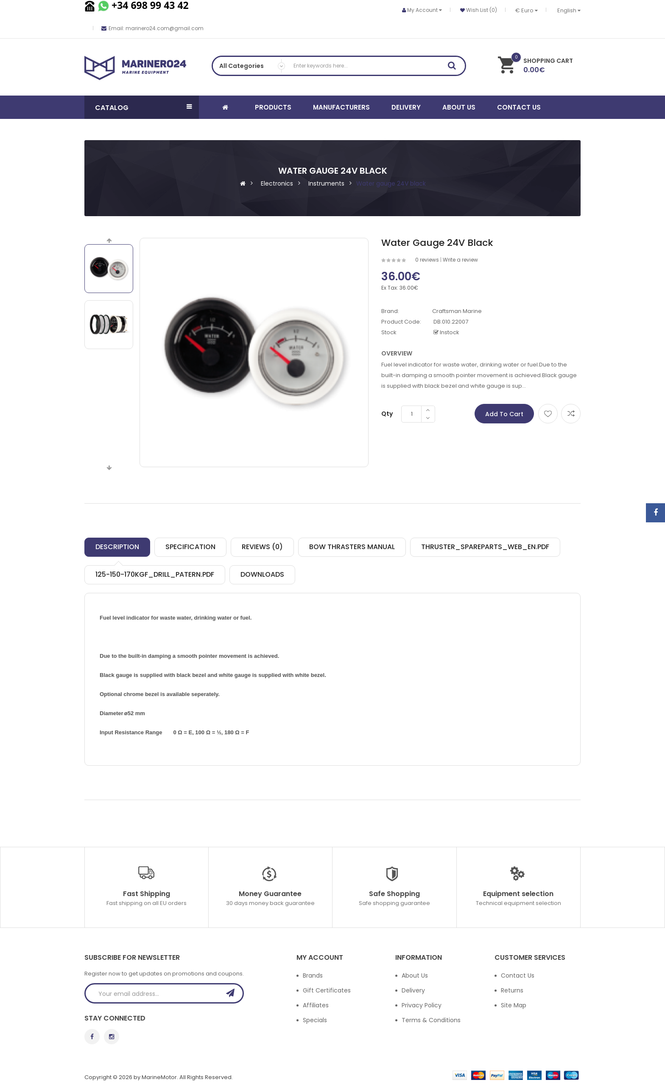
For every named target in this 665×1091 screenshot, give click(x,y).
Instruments (326, 183)
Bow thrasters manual (352, 547)
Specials (315, 1020)
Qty (387, 413)
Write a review (460, 259)
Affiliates (316, 1005)
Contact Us (517, 975)
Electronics (277, 183)
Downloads (262, 574)
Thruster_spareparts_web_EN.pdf (485, 547)
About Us (415, 975)
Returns (512, 990)
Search (454, 67)
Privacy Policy (421, 1005)
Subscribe (233, 992)
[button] (141, 107)
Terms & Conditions (431, 1020)
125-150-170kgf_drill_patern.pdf (154, 574)
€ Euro (526, 10)
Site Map (513, 1005)
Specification (190, 547)
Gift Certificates (327, 990)
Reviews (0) (262, 547)
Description (117, 547)
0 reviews (427, 259)
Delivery (413, 990)
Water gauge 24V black (391, 183)
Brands (313, 975)
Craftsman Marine (457, 311)
